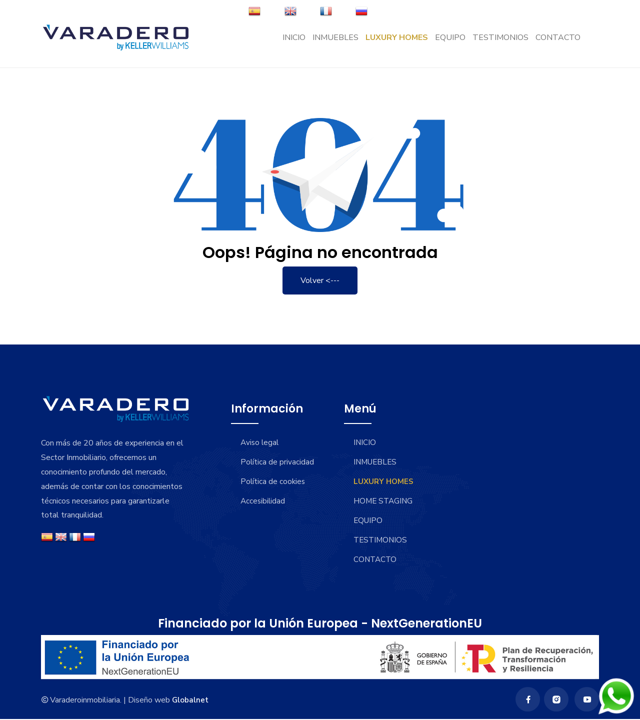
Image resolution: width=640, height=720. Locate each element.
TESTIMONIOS (500, 43)
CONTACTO (558, 43)
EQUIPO (450, 43)
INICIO (294, 43)
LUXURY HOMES (397, 43)
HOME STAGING (385, 501)
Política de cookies (274, 493)
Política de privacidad (254, 468)
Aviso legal (261, 442)
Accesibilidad (264, 513)
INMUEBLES (335, 43)
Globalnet (191, 700)
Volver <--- (320, 280)
